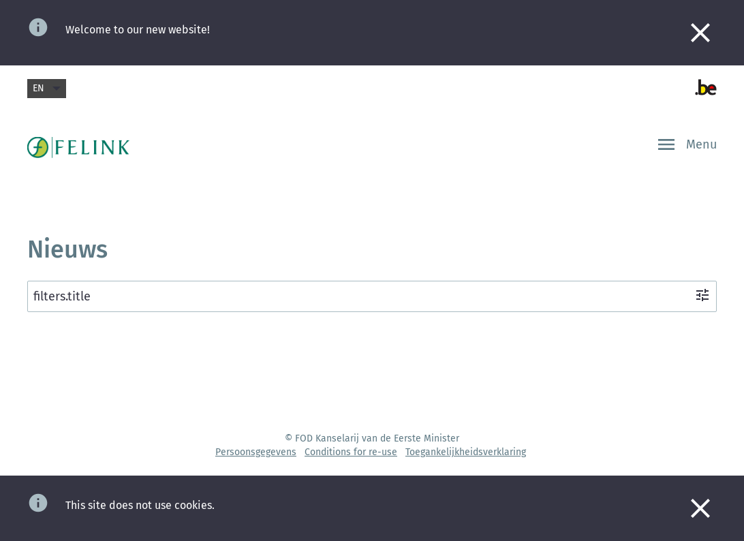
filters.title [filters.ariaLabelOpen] (372, 295)
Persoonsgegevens (255, 452)
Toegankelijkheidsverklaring (465, 452)
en (47, 88)
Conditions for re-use (351, 452)
